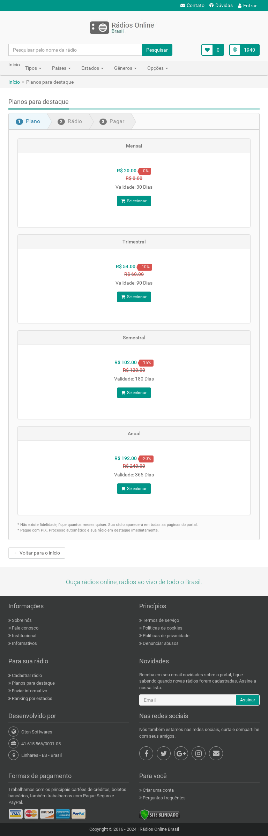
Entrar (247, 5)
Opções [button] (157, 68)
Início (14, 82)
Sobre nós (21, 620)
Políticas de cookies (162, 628)
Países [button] (61, 68)
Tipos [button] (33, 68)
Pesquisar (157, 50)
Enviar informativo (29, 690)
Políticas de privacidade (165, 635)
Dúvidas (221, 5)
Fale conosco (24, 628)
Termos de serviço (160, 620)
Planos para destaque (33, 683)
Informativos (24, 643)
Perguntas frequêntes (164, 797)
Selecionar (134, 200)
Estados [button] (92, 68)
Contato (192, 5)
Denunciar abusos (160, 643)
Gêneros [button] (125, 68)
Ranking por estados (31, 698)
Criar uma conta (158, 790)
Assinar (247, 699)
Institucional (23, 635)
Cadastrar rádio (26, 675)
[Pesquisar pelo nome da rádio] (75, 50)
